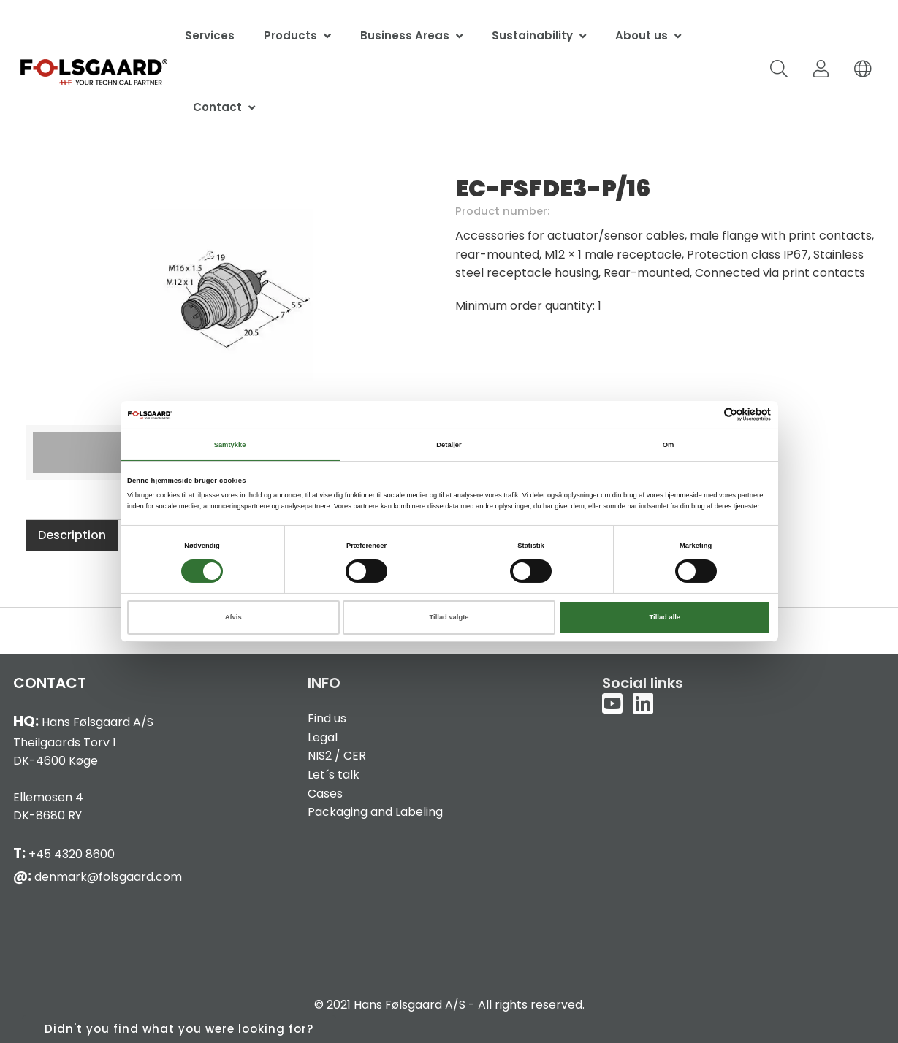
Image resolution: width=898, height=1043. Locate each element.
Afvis (233, 617)
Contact (217, 107)
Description (72, 535)
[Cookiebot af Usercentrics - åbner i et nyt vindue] (707, 414)
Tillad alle (665, 617)
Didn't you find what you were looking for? (179, 1028)
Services (210, 35)
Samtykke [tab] (230, 444)
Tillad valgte (449, 617)
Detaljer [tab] (448, 444)
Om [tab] (668, 444)
